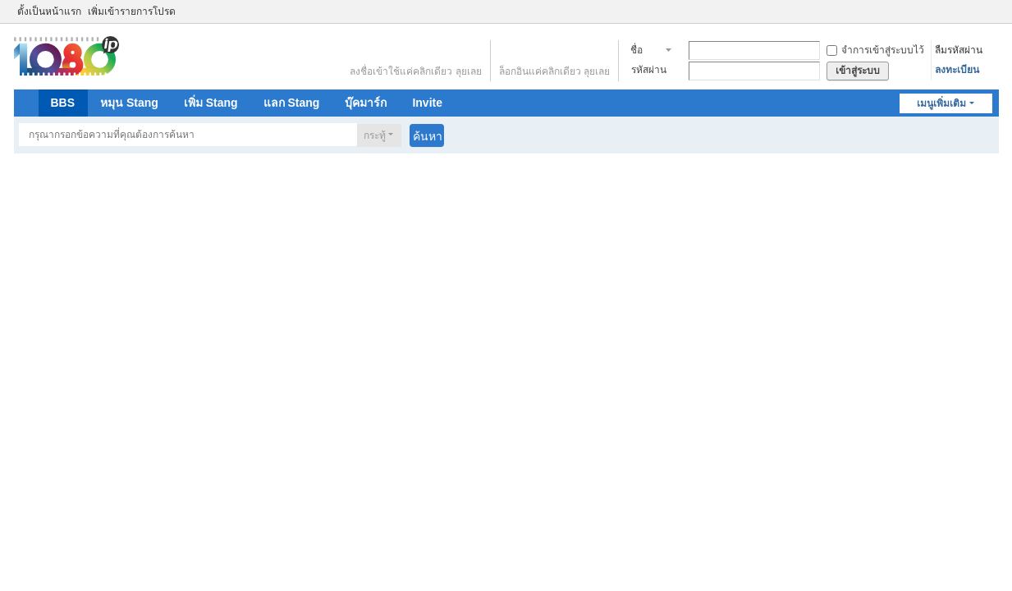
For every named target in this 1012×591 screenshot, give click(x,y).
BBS (63, 102)
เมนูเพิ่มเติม (941, 103)
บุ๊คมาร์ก (366, 102)
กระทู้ (375, 135)
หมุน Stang (129, 102)
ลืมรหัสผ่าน (958, 50)
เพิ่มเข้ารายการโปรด (132, 11)
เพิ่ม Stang (211, 102)
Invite (427, 102)
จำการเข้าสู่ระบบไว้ (875, 50)
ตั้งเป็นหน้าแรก (49, 11)
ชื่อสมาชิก (645, 51)
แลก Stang (291, 102)
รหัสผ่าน (648, 70)
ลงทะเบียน (957, 70)
